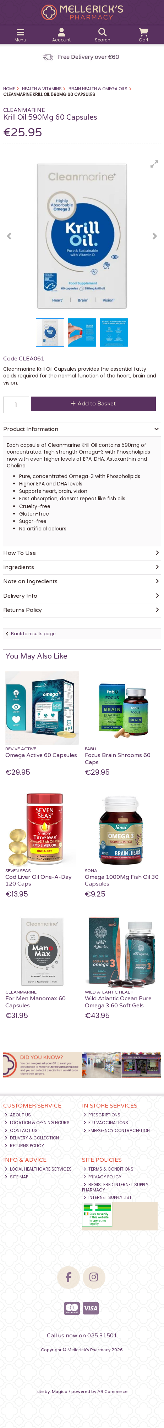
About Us (18, 1115)
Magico (59, 1391)
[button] (154, 164)
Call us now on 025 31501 (82, 1335)
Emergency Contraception (116, 1130)
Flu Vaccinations (106, 1123)
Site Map (16, 1177)
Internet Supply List (107, 1197)
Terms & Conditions (108, 1169)
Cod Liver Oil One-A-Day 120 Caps (38, 880)
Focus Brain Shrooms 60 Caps (118, 759)
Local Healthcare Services (38, 1169)
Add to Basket (93, 403)
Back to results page (33, 634)
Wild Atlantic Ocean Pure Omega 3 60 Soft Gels (118, 1002)
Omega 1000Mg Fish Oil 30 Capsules (122, 880)
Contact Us (21, 1130)
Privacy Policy (102, 1177)
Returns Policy (24, 1146)
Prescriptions (102, 1115)
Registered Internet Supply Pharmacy (115, 1187)
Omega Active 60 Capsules (41, 755)
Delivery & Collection (32, 1138)
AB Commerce (112, 1391)
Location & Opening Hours (37, 1123)
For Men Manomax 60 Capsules (35, 1002)
